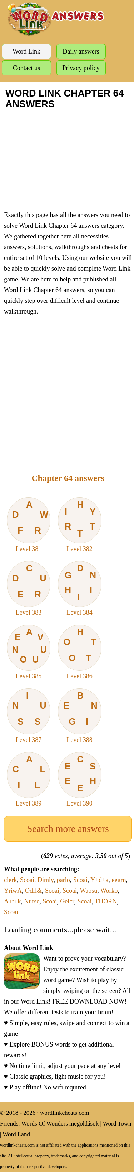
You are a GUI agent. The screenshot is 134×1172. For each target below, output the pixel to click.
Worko (109, 890)
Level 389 (28, 779)
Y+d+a (99, 879)
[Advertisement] (67, 159)
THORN (106, 901)
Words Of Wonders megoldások (60, 1123)
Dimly (46, 879)
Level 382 (80, 524)
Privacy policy (80, 68)
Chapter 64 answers (67, 478)
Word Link (26, 51)
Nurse (31, 901)
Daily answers (81, 51)
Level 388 (80, 715)
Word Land (16, 1134)
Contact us (26, 68)
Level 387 (28, 715)
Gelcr (67, 901)
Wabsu (89, 890)
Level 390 (80, 779)
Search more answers (68, 828)
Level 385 (28, 652)
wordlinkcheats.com (64, 1112)
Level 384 (80, 588)
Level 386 (80, 652)
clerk (10, 879)
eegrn (118, 879)
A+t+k (12, 901)
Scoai (27, 879)
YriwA (13, 890)
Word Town (117, 1123)
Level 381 (28, 524)
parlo (63, 879)
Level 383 (28, 588)
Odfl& (33, 890)
